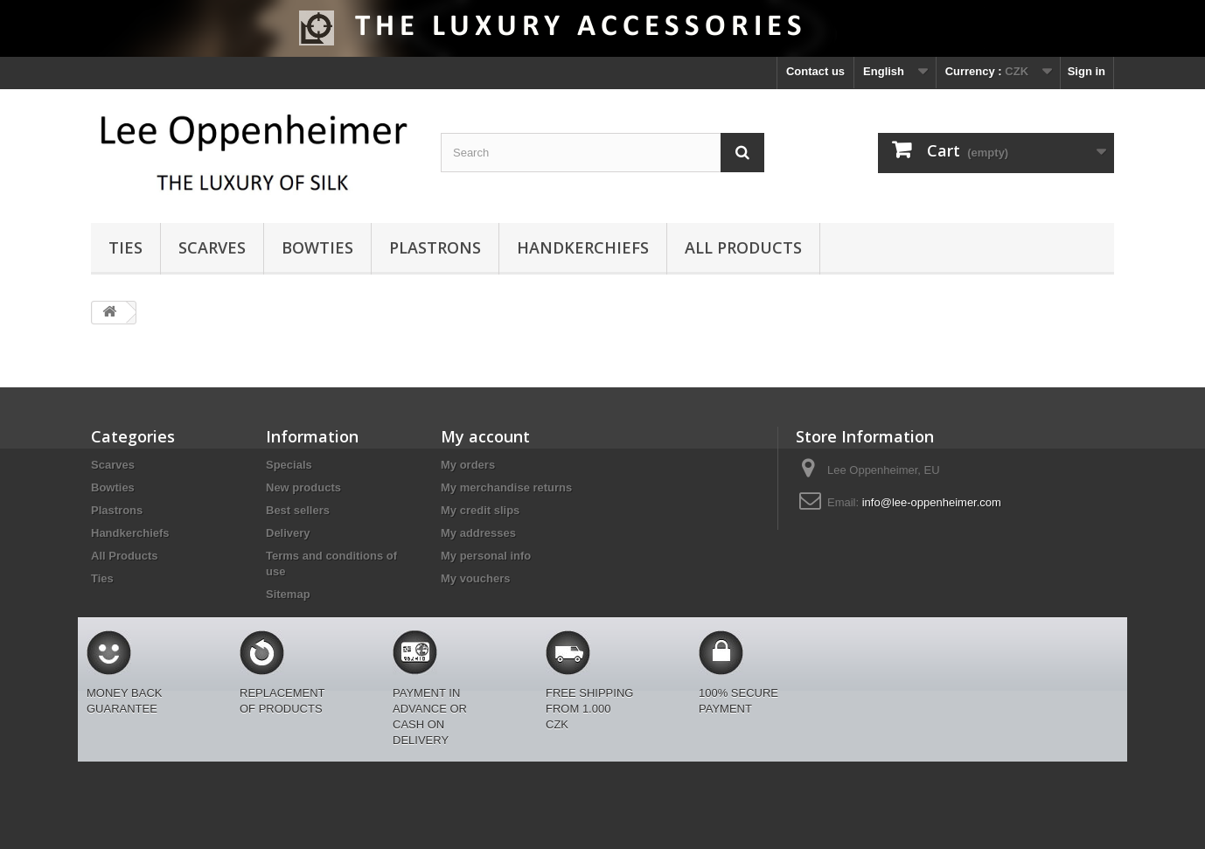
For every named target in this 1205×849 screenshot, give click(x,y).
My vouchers (475, 578)
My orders (468, 464)
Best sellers (298, 510)
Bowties (317, 247)
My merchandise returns (506, 487)
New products (303, 487)
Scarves (212, 247)
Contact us (815, 71)
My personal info (486, 555)
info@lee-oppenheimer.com (931, 502)
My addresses (478, 532)
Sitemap (288, 594)
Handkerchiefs (583, 247)
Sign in (1086, 71)
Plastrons (435, 247)
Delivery (288, 532)
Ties (125, 247)
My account (485, 436)
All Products (743, 247)
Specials (289, 464)
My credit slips (480, 510)
